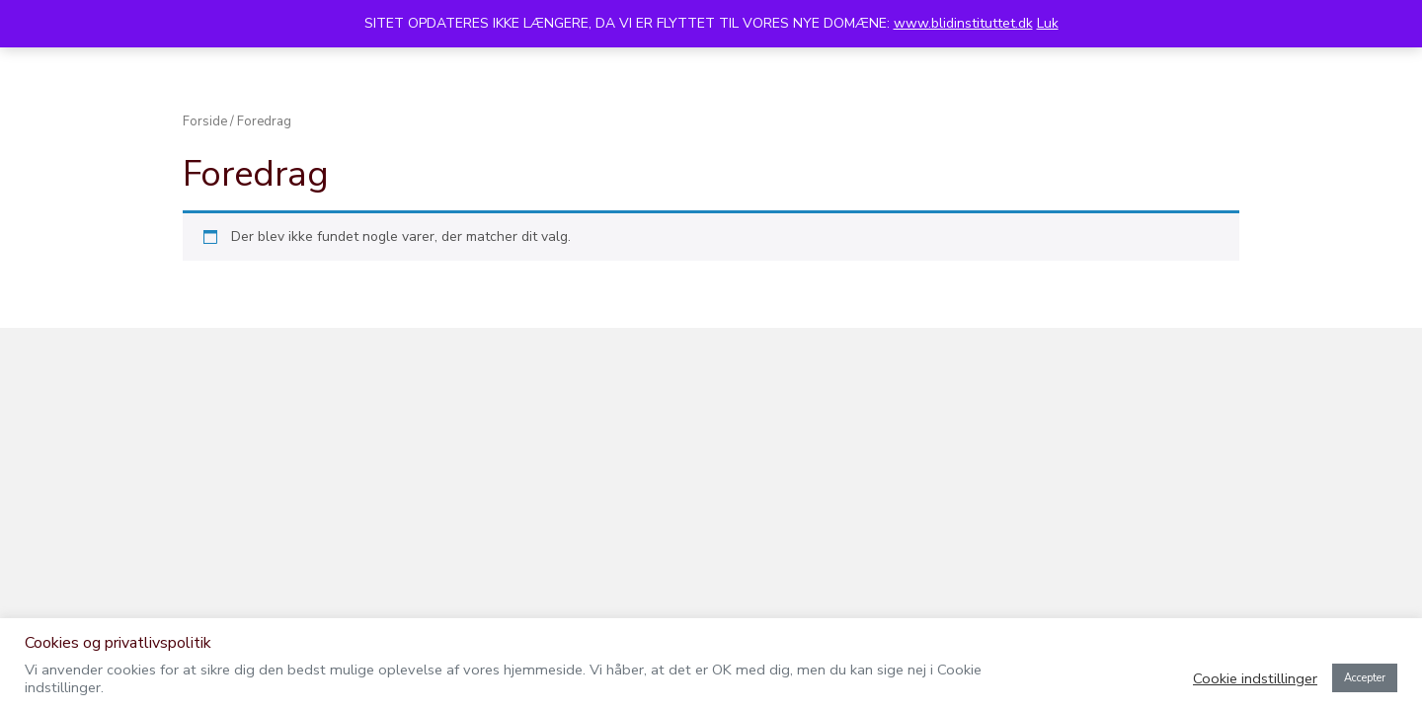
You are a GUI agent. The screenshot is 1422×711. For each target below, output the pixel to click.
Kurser (386, 132)
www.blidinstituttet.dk (963, 23)
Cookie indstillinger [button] (1255, 678)
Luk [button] (1048, 23)
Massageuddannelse (898, 132)
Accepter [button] (1364, 678)
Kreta (1024, 132)
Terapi (307, 132)
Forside (205, 316)
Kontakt (1107, 132)
